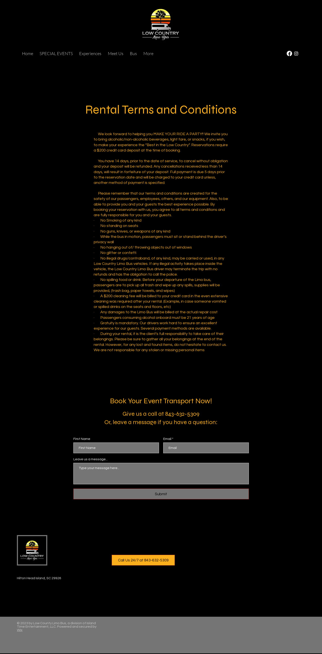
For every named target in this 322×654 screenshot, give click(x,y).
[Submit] (161, 494)
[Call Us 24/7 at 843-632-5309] (143, 560)
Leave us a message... (90, 459)
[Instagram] (296, 53)
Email (167, 439)
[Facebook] (289, 53)
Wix (19, 630)
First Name (81, 439)
